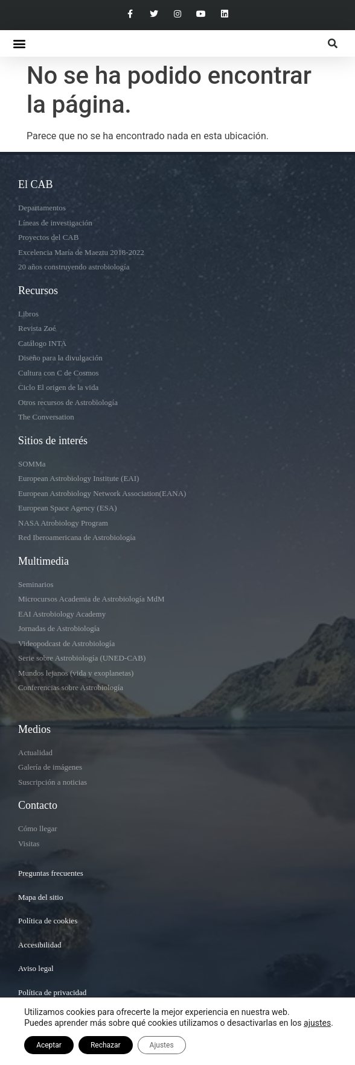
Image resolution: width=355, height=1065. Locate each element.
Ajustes (162, 1045)
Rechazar (106, 1045)
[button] (19, 44)
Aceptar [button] (49, 1045)
